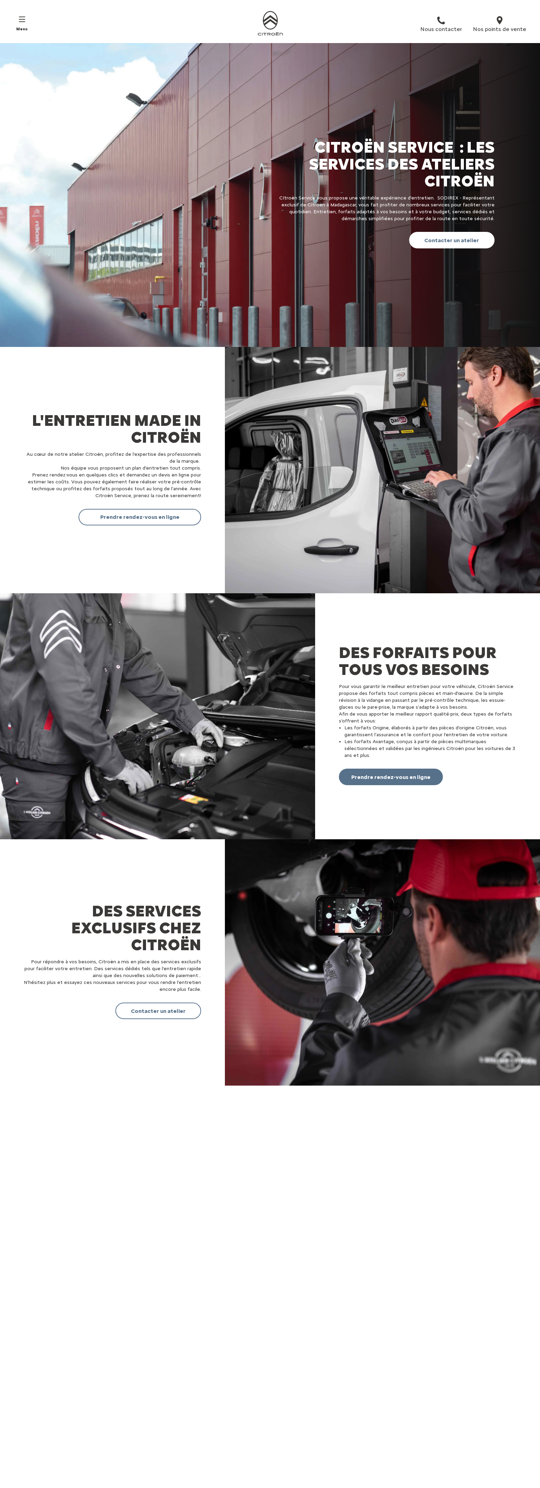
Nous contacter (205, 1450)
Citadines (32, 1421)
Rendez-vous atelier (210, 1441)
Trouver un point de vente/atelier (226, 1431)
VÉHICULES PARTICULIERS (53, 1406)
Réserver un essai (207, 1421)
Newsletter (200, 1460)
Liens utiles (203, 1406)
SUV (26, 1431)
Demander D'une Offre (213, 1469)
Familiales (33, 1441)
